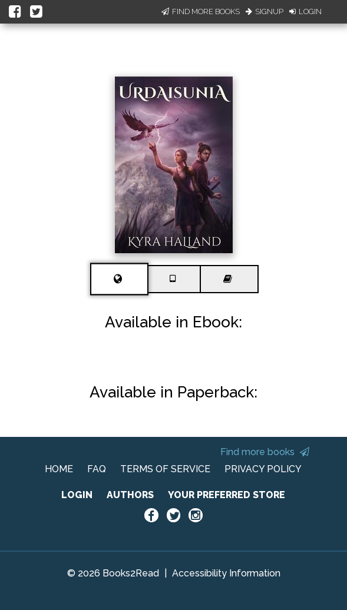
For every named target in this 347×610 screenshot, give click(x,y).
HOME (59, 469)
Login (305, 11)
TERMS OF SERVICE (165, 469)
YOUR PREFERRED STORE (226, 494)
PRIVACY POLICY (263, 469)
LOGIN (76, 494)
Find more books (264, 452)
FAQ (96, 469)
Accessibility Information (226, 573)
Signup (264, 11)
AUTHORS (130, 494)
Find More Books (200, 11)
